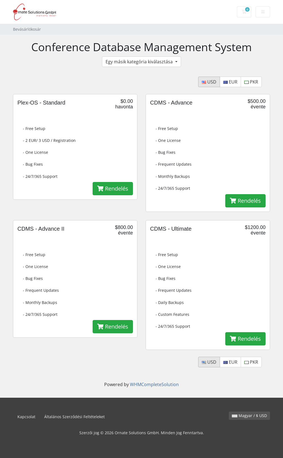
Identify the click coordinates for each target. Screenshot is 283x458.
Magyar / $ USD (249, 415)
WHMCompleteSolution (154, 384)
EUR (230, 82)
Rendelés (112, 188)
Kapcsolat (26, 416)
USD (209, 82)
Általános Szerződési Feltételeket (74, 416)
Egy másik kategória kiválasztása (140, 62)
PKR (251, 82)
